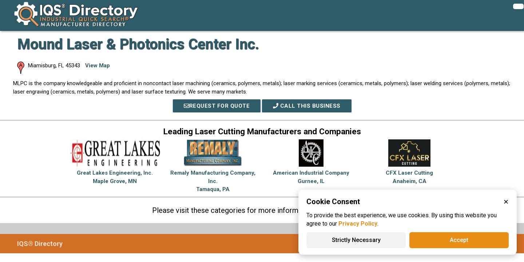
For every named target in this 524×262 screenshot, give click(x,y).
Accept (459, 240)
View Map (97, 65)
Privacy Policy (357, 223)
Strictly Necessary (356, 240)
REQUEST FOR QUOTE (217, 106)
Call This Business (307, 106)
